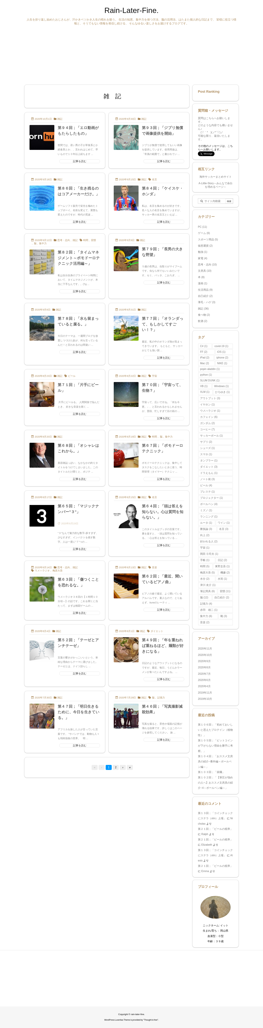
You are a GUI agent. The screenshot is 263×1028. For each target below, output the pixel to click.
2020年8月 (204, 667)
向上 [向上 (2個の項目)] (204, 535)
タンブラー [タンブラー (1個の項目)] (208, 460)
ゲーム (204, 233)
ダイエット (157, 631)
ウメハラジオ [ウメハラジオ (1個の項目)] (210, 410)
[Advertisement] (124, 54)
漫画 (202, 283)
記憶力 (161, 697)
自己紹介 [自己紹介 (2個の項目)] (221, 597)
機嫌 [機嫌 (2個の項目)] (225, 572)
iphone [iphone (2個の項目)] (222, 357)
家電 (202, 258)
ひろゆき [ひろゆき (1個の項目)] (222, 392)
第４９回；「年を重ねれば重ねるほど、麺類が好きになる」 (162, 645)
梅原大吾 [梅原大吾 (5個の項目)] (207, 572)
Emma (205, 871)
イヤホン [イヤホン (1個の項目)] (207, 404)
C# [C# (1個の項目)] (203, 346)
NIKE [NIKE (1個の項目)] (222, 363)
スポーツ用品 (208, 239)
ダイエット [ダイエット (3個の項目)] (208, 466)
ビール (71, 376)
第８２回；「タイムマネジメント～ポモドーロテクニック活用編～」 (79, 258)
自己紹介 (205, 296)
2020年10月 (205, 655)
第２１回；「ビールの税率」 (215, 828)
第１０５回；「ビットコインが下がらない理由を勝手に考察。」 (215, 745)
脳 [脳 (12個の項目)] (204, 597)
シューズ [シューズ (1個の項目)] (207, 448)
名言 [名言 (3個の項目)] (223, 529)
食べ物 (204, 314)
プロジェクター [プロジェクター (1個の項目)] (211, 497)
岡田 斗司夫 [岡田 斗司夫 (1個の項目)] (209, 553)
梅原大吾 (57, 570)
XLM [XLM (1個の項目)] (204, 391)
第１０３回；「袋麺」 (212, 772)
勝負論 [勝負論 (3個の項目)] (206, 529)
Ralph (204, 834)
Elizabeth (206, 844)
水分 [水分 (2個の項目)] (204, 578)
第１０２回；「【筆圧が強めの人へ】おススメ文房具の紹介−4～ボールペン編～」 (215, 782)
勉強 (202, 251)
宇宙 (154, 376)
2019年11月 (205, 692)
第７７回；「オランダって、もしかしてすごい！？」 (162, 324)
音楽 (154, 567)
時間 (85, 240)
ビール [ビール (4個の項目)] (206, 485)
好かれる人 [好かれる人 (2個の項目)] (208, 541)
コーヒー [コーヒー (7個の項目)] (207, 429)
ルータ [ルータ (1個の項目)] (206, 522)
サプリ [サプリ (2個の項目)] (206, 441)
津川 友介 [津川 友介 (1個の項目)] (208, 585)
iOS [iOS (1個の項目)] (221, 351)
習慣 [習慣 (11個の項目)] (225, 591)
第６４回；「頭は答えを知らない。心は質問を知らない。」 (162, 511)
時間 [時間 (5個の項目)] (204, 566)
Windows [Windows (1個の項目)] (221, 386)
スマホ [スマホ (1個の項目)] (206, 454)
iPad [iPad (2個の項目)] (204, 357)
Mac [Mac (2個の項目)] (204, 363)
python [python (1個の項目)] (206, 374)
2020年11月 (205, 648)
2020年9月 (204, 661)
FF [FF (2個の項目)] (203, 351)
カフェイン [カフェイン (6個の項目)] (208, 417)
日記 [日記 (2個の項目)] (222, 560)
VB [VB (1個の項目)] (203, 386)
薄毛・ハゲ (206, 302)
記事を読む (79, 161)
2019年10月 (205, 698)
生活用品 (205, 289)
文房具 (204, 270)
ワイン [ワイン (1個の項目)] (224, 522)
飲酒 (202, 321)
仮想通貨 (205, 245)
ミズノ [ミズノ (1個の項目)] (206, 510)
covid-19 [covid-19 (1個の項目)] (221, 346)
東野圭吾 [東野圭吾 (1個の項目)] (222, 566)
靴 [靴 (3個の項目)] (223, 616)
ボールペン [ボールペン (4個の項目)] (208, 504)
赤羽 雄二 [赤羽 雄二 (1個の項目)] (208, 609)
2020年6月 (204, 680)
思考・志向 (63, 240)
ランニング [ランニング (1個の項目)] (208, 516)
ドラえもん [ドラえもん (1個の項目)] (208, 473)
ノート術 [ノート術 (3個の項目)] (207, 479)
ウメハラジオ (42, 570)
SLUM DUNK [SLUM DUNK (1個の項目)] (210, 380)
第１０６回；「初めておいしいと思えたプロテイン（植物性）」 (215, 730)
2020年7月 (204, 673)
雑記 (59, 119)
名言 (154, 179)
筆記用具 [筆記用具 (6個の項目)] (207, 591)
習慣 (93, 240)
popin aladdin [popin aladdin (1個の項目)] (210, 369)
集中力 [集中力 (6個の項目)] (206, 616)
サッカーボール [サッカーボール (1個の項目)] (211, 435)
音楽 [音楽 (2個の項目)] (204, 622)
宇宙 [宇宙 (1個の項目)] (204, 547)
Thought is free (150, 1020)
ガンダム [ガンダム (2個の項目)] (207, 423)
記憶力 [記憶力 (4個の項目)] (206, 603)
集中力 (43, 243)
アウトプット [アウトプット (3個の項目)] (210, 398)
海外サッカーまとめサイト (215, 176)
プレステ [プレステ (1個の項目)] (207, 491)
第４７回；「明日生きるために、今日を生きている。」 (78, 712)
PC (202, 226)
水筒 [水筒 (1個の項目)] (222, 578)
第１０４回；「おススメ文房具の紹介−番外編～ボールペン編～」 (215, 761)
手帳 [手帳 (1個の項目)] (204, 560)
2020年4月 (204, 686)
